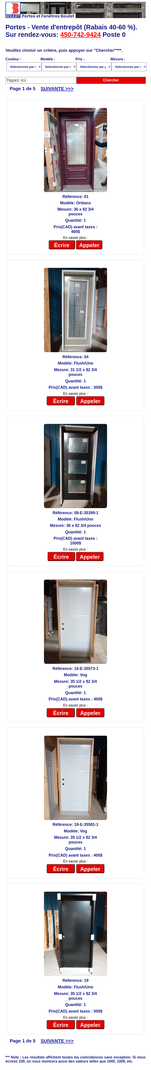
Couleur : (22, 64)
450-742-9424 (80, 34)
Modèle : (58, 64)
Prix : (93, 64)
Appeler (89, 245)
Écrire (61, 245)
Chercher (111, 80)
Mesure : (127, 64)
